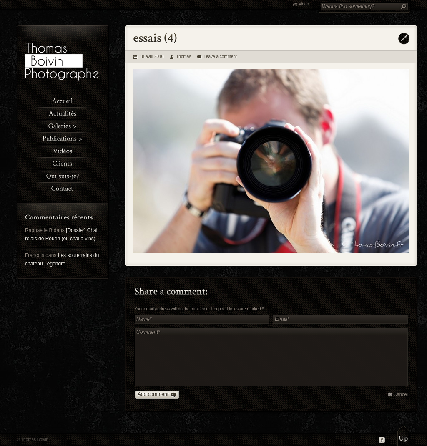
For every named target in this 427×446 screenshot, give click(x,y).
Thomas (183, 56)
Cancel (401, 394)
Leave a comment (220, 56)
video (304, 4)
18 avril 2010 (151, 56)
